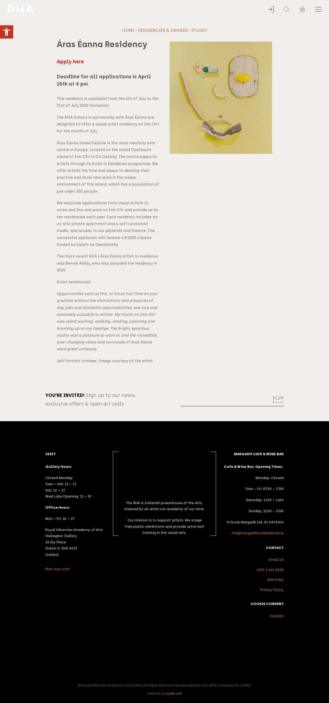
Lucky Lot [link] (174, 693)
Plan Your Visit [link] (57, 569)
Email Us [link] (276, 560)
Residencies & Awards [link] (163, 30)
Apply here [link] (70, 62)
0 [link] (302, 10)
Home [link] (128, 30)
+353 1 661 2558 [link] (270, 570)
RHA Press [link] (275, 580)
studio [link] (199, 30)
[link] (6, 32)
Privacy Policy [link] (272, 590)
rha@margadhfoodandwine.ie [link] (258, 533)
